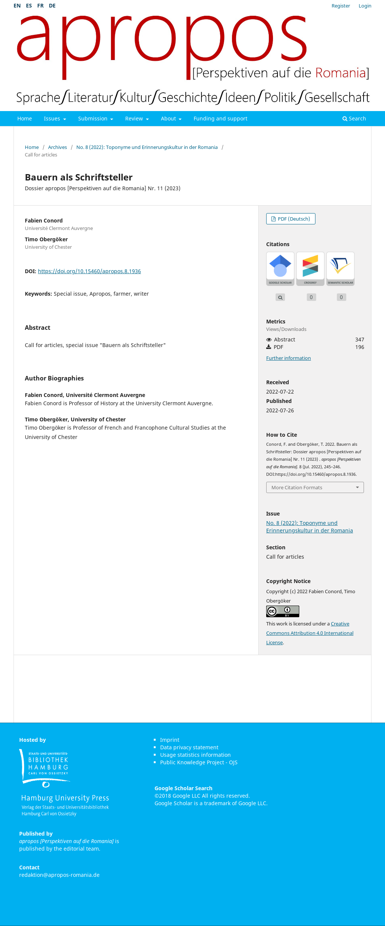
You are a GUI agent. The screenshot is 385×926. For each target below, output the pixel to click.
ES (29, 5)
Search (354, 118)
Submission (93, 118)
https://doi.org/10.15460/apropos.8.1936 (89, 271)
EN (17, 5)
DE (52, 5)
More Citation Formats (296, 487)
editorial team (81, 848)
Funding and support (220, 118)
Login (365, 5)
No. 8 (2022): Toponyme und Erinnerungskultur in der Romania (147, 147)
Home (24, 118)
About (169, 118)
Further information (288, 358)
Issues (53, 118)
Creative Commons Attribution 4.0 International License (309, 633)
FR (40, 5)
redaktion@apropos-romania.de (59, 874)
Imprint (169, 739)
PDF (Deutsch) (293, 218)
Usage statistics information (195, 754)
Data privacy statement (189, 747)
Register (341, 5)
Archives (57, 147)
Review (134, 118)
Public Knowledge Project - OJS (199, 762)
